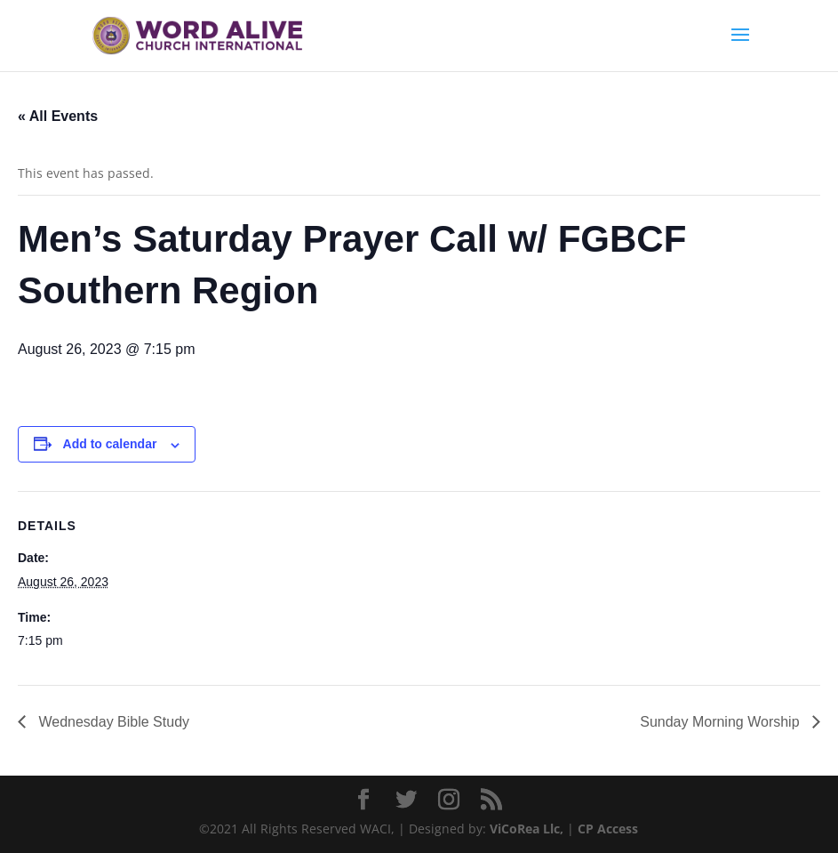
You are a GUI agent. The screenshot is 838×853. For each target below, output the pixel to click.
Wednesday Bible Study (112, 721)
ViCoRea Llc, (526, 828)
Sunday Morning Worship (721, 721)
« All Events (58, 116)
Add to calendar (110, 444)
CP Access (608, 828)
